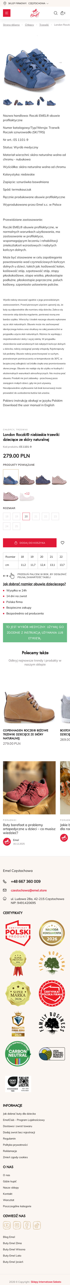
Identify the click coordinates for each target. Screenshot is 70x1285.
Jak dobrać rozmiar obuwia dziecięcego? (34, 584)
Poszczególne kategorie (17, 1206)
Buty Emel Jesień (13, 1262)
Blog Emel (9, 1237)
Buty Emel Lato (12, 1255)
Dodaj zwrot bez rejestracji (19, 1132)
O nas (6, 1175)
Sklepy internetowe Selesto (46, 1281)
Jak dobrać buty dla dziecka (19, 1113)
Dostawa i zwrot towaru (17, 1126)
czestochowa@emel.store (29, 890)
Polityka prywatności (15, 1144)
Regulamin (9, 1138)
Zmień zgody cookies (15, 1157)
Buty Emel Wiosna (14, 1249)
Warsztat (8, 1200)
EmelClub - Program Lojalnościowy (24, 1120)
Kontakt (7, 1193)
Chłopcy (29, 24)
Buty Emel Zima (12, 1243)
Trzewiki (44, 24)
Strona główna (11, 24)
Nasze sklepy (11, 1187)
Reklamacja (10, 1151)
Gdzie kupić (10, 1181)
